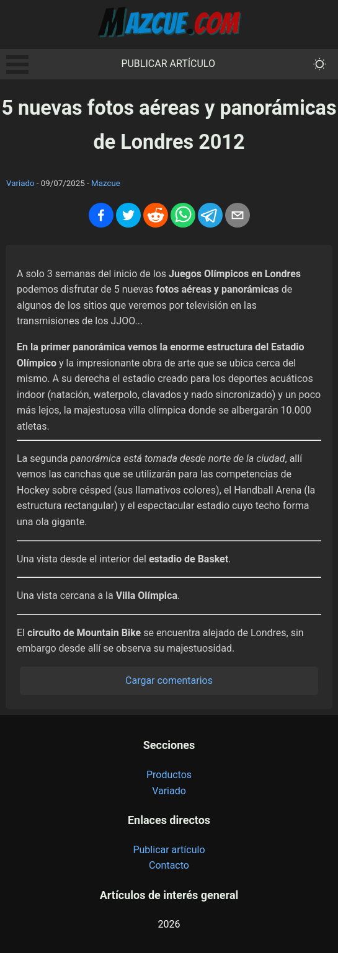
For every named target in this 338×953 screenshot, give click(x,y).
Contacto (169, 865)
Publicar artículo (168, 63)
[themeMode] (320, 64)
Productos (169, 775)
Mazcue (105, 183)
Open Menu (17, 64)
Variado (20, 183)
